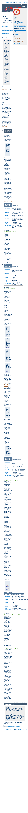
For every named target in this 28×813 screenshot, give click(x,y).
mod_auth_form (8, 201)
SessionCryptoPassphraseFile (20, 26)
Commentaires (17, 43)
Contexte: (7, 218)
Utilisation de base (18, 18)
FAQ (16, 2)
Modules (7, 2)
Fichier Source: (6, 32)
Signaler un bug (17, 34)
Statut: (4, 29)
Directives (12, 2)
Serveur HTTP (9, 12)
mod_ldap (6, 386)
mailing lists (8, 719)
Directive (8, 204)
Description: (5, 26)
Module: (6, 223)
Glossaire (19, 2)
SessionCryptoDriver (18, 23)
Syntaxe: (7, 212)
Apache (3, 12)
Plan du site (24, 2)
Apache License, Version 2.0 (14, 726)
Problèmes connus (18, 32)
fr (11, 23)
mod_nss (6, 384)
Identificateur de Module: (8, 30)
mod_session (5, 89)
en (9, 23)
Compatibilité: (5, 33)
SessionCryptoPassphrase (19, 25)
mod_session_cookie (19, 40)
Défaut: (6, 215)
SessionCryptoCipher (18, 22)
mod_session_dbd (18, 41)
